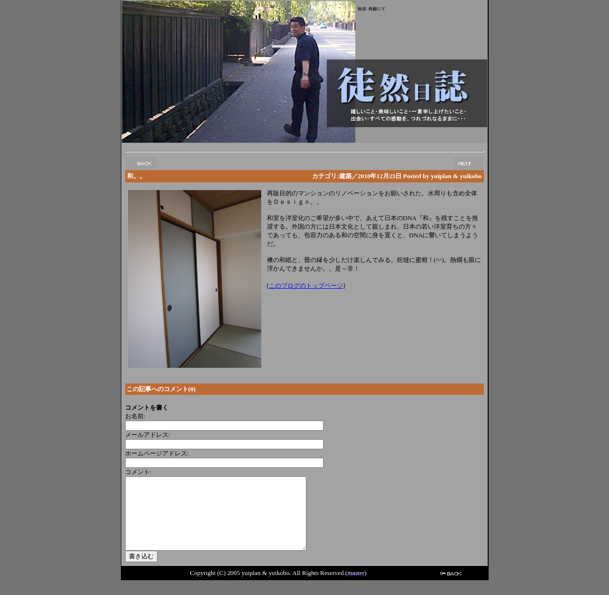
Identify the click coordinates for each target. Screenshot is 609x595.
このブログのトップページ (306, 285)
